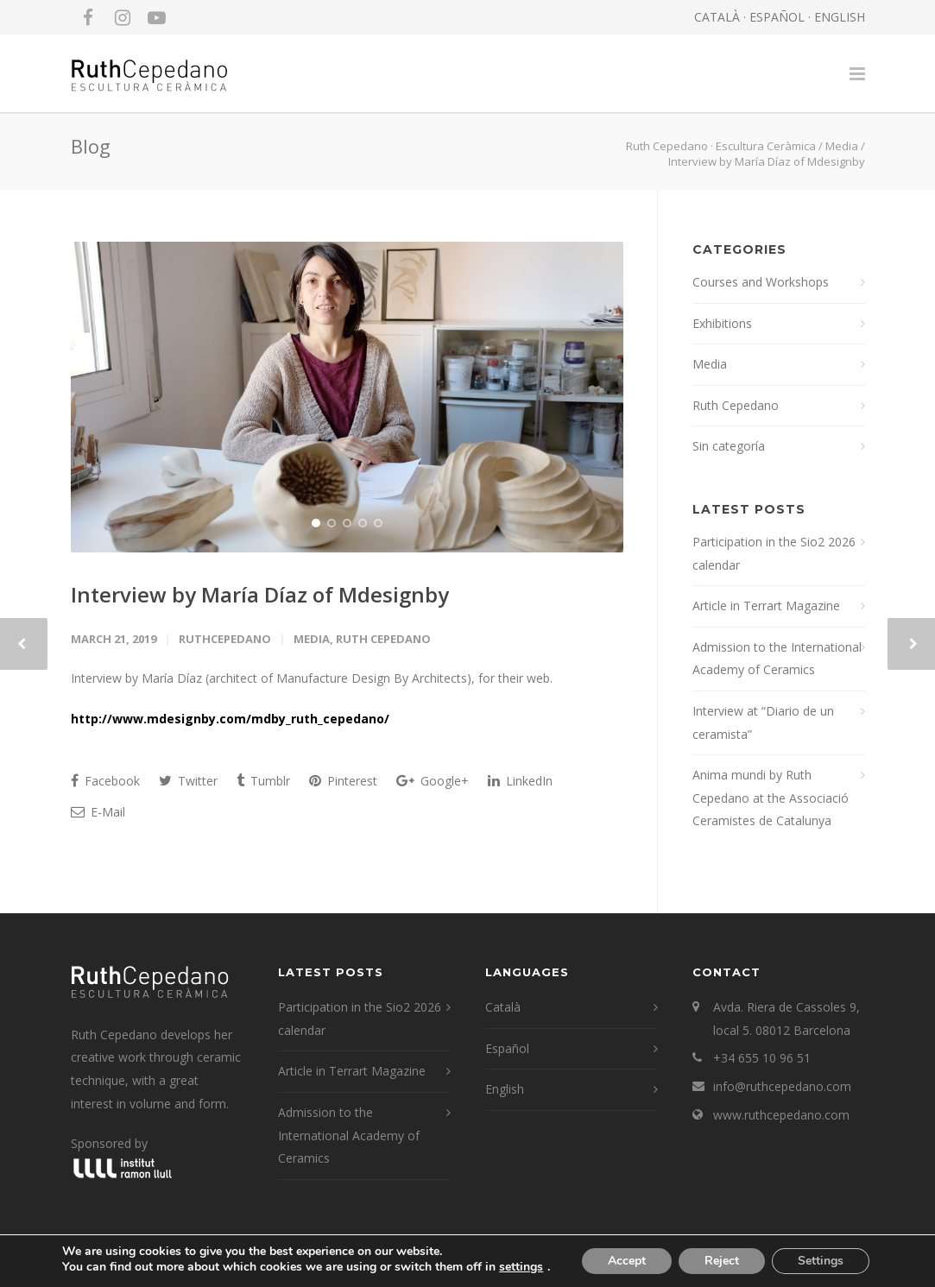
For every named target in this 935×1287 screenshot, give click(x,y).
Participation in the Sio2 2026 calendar (774, 553)
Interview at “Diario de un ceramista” (763, 722)
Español (507, 1048)
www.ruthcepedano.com (781, 1115)
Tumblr (263, 781)
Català (503, 1007)
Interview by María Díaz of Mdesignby (260, 594)
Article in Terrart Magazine (766, 605)
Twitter (188, 781)
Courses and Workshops (760, 282)
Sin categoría (728, 446)
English (504, 1089)
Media (841, 146)
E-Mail (98, 812)
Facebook (105, 781)
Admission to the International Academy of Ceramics (777, 658)
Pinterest (343, 781)
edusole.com (327, 1263)
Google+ (432, 781)
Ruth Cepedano (383, 639)
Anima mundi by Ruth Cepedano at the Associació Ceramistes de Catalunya (770, 798)
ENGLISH (839, 17)
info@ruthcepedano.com (782, 1086)
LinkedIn (520, 781)
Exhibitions (722, 323)
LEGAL (195, 1263)
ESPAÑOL (777, 17)
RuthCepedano (225, 639)
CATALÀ (717, 17)
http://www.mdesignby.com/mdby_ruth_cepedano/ (230, 718)
